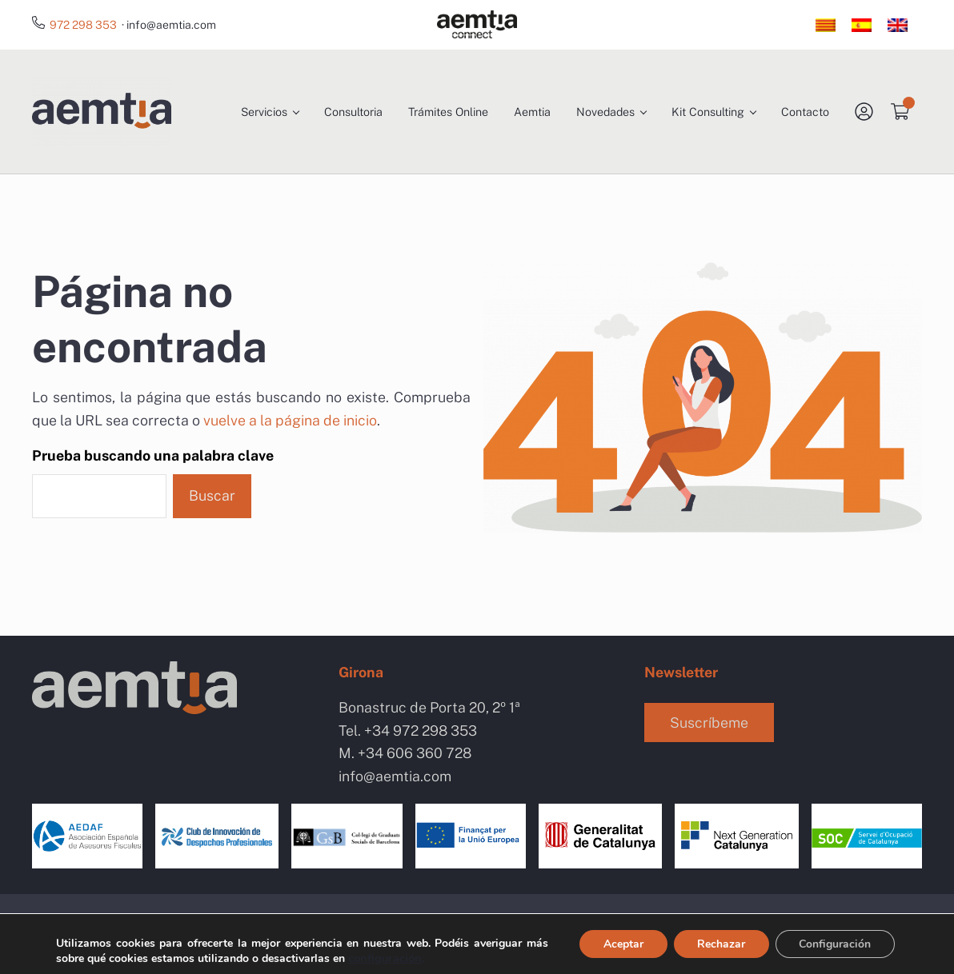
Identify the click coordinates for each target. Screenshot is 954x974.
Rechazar (720, 944)
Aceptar (622, 944)
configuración (385, 958)
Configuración (835, 944)
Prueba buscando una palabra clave (153, 461)
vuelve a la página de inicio (290, 425)
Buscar (212, 501)
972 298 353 (83, 24)
